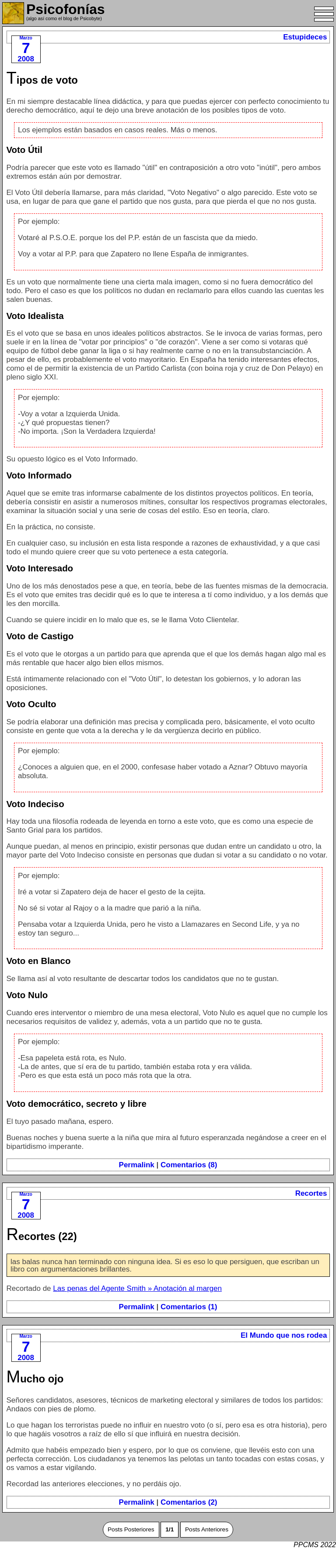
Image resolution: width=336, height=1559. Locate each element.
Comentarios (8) (189, 1165)
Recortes (311, 1193)
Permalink (136, 1165)
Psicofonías (65, 9)
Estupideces (305, 37)
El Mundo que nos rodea (284, 1335)
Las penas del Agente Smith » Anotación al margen (137, 1288)
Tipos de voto (42, 80)
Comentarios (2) (189, 1502)
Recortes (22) (42, 1236)
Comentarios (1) (189, 1307)
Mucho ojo (35, 1379)
